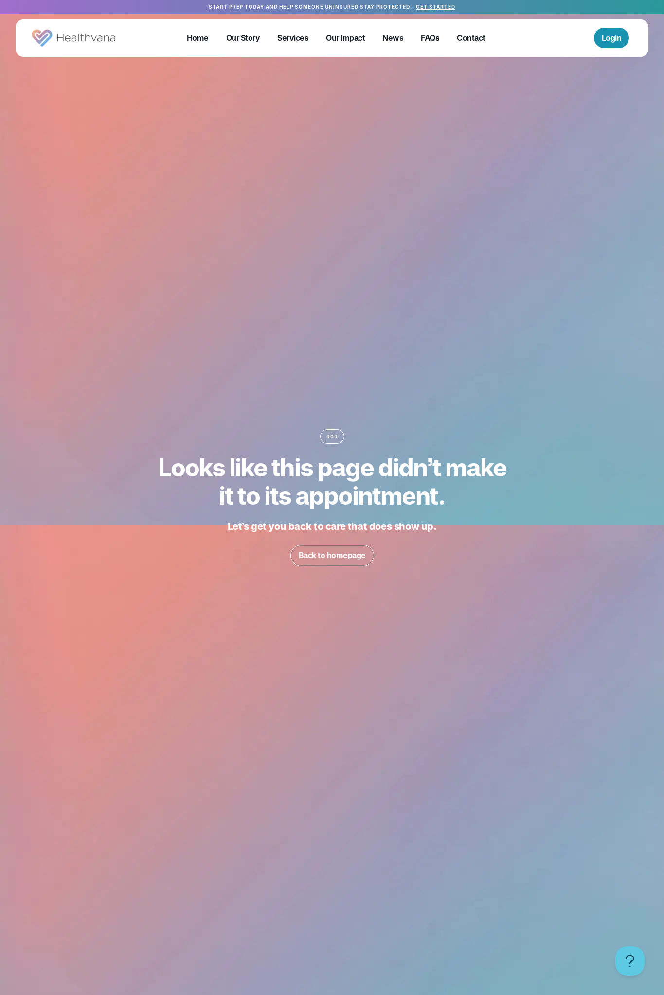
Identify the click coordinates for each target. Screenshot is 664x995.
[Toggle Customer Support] (630, 961)
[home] (73, 38)
